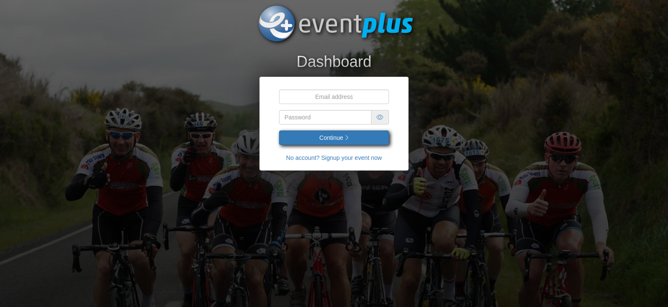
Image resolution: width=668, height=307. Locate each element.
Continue (334, 137)
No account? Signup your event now (334, 157)
